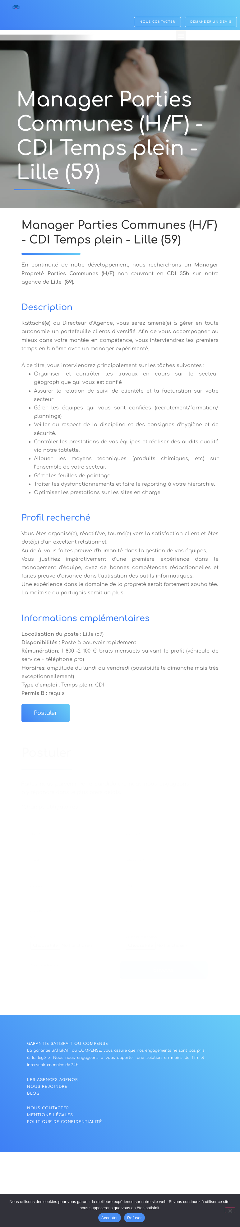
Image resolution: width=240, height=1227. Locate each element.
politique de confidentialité (64, 1122)
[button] (181, 36)
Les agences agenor (52, 1080)
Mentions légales (50, 1115)
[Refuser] (230, 1210)
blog (33, 1093)
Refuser (134, 1217)
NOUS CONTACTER (48, 1108)
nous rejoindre (47, 1086)
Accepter (109, 1217)
